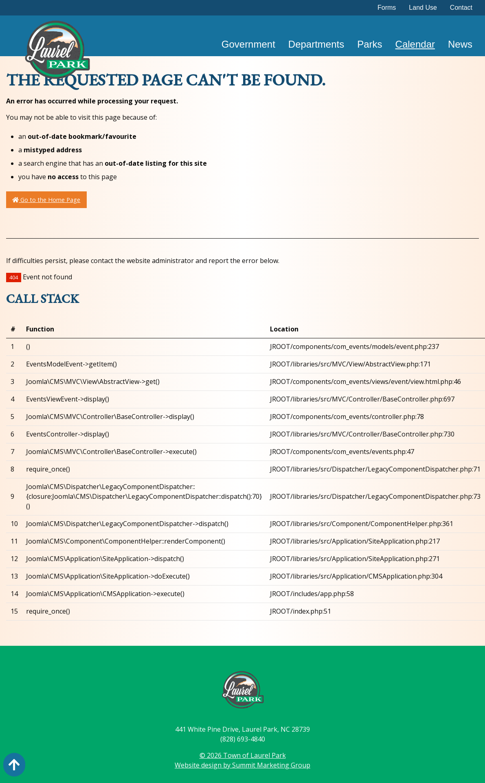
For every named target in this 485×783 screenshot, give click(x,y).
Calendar (415, 44)
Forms (386, 7)
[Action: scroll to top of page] (14, 764)
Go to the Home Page (46, 200)
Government (248, 44)
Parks (369, 44)
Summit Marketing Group (271, 765)
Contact (461, 7)
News (460, 44)
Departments (316, 44)
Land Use (423, 7)
